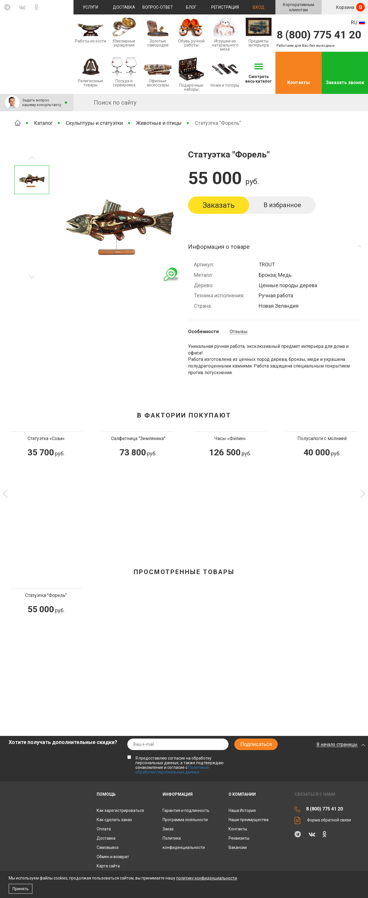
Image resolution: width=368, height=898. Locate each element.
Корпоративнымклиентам (298, 7)
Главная (17, 123)
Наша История (242, 810)
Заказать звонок (345, 82)
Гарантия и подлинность (186, 810)
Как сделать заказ (114, 819)
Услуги (90, 7)
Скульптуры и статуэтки (94, 123)
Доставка (124, 7)
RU (354, 22)
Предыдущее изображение (32, 276)
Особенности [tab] (203, 331)
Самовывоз (108, 847)
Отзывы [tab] (239, 331)
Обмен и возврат (113, 856)
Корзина (350, 7)
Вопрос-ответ (157, 7)
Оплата (104, 829)
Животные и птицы (159, 123)
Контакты (298, 82)
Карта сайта (108, 866)
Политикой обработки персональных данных (172, 769)
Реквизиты (239, 838)
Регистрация (225, 7)
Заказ (168, 829)
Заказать (219, 205)
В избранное (282, 205)
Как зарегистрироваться (120, 810)
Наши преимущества (248, 819)
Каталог (43, 123)
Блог (191, 7)
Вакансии (238, 847)
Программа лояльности (185, 819)
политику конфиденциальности (206, 878)
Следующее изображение (32, 157)
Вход (258, 7)
